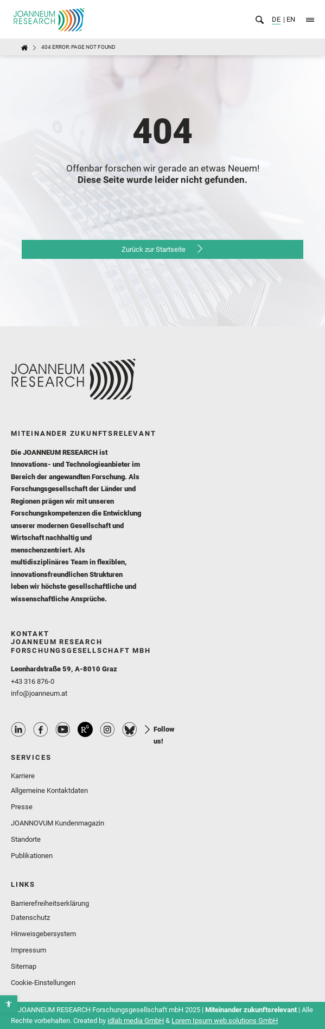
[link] (8, 1004)
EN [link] (290, 19)
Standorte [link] (26, 839)
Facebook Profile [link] (40, 729)
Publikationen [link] (32, 856)
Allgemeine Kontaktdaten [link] (49, 790)
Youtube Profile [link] (63, 729)
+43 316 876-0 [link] (32, 681)
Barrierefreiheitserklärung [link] (50, 903)
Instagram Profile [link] (107, 729)
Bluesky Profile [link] (129, 729)
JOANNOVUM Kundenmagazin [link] (57, 823)
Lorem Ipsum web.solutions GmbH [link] (224, 1021)
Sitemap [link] (23, 966)
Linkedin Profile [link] (18, 729)
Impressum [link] (28, 950)
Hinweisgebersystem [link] (43, 934)
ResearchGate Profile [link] (85, 729)
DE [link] (276, 19)
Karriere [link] (23, 776)
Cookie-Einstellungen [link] (43, 983)
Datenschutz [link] (30, 917)
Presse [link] (22, 807)
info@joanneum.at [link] (39, 693)
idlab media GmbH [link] (135, 1021)
